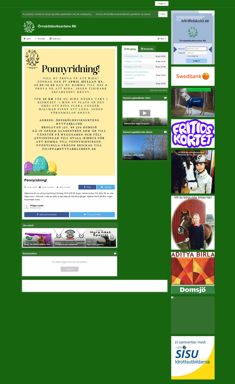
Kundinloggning (87, 38)
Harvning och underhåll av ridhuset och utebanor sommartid (136, 75)
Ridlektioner (129, 83)
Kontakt (40, 38)
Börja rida (106, 38)
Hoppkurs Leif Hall (132, 61)
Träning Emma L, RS (133, 56)
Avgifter (137, 38)
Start (27, 38)
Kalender (55, 38)
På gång (130, 49)
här (93, 14)
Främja (69, 38)
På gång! (122, 38)
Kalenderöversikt (158, 90)
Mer (162, 38)
